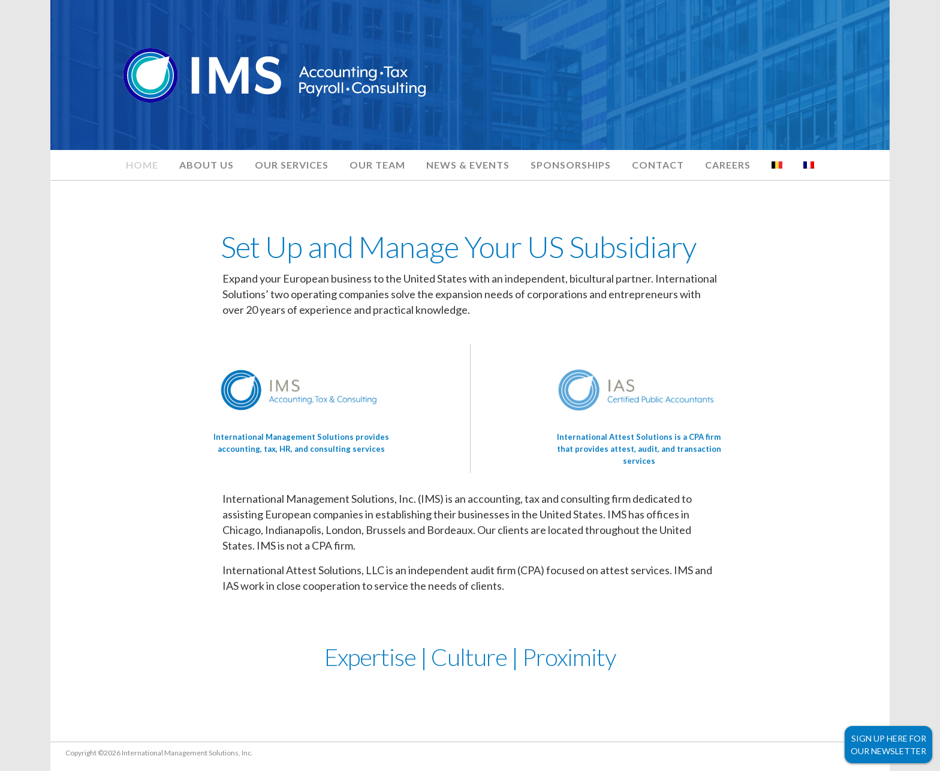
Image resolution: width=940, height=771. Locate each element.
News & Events (468, 164)
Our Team (377, 164)
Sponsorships (571, 164)
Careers (728, 164)
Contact (658, 164)
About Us (206, 164)
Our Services (292, 164)
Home (142, 164)
